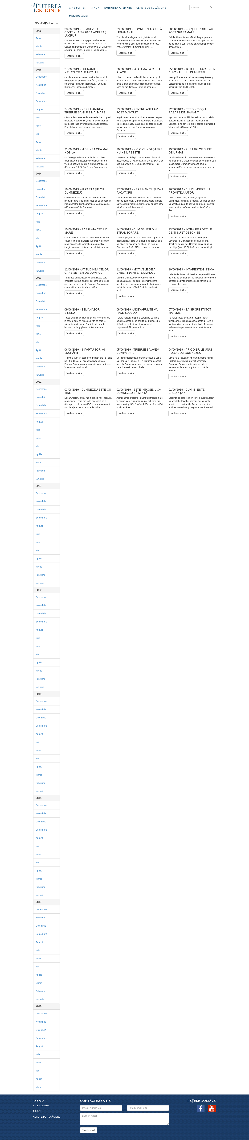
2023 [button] (39, 277)
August (39, 109)
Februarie (40, 54)
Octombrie (41, 93)
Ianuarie (40, 62)
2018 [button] (39, 798)
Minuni (95, 8)
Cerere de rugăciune (151, 8)
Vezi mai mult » (74, 56)
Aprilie (39, 38)
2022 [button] (39, 381)
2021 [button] (39, 486)
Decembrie (41, 76)
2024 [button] (39, 173)
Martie (39, 46)
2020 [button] (39, 590)
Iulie (38, 117)
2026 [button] (39, 30)
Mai (38, 134)
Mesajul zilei (78, 16)
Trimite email (88, 1130)
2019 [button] (39, 694)
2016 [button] (39, 1006)
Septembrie (41, 101)
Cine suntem (78, 8)
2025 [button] (39, 69)
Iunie (38, 125)
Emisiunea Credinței (118, 8)
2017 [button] (39, 902)
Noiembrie (41, 85)
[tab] (46, 31)
